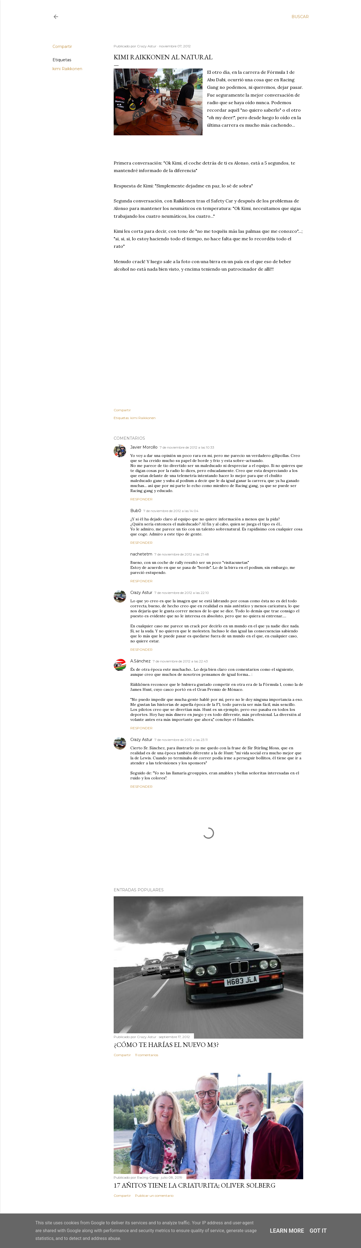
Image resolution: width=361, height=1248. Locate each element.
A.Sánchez (140, 661)
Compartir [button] (62, 46)
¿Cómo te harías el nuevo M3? (166, 1044)
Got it (318, 1230)
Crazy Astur (141, 592)
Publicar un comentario (154, 1195)
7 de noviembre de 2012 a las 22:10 (182, 593)
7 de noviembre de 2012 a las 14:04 (170, 511)
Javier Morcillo (144, 447)
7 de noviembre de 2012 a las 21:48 (182, 554)
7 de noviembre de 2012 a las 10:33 (187, 447)
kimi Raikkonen (67, 68)
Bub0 (135, 510)
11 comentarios (146, 1055)
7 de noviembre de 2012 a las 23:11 (181, 740)
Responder (141, 499)
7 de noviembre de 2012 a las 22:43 (180, 661)
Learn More (287, 1230)
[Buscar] (300, 16)
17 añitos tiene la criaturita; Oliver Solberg (194, 1185)
